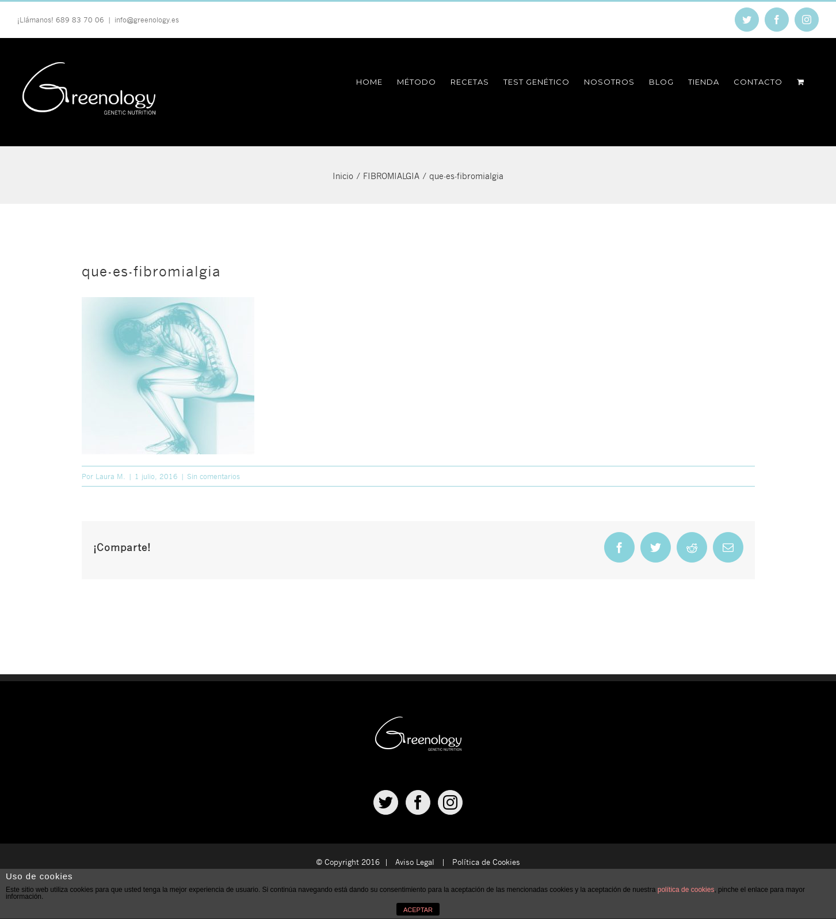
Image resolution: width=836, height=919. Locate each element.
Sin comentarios (213, 476)
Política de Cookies (486, 861)
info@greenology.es (146, 19)
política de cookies (686, 890)
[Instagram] (450, 802)
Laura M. (110, 476)
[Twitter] (385, 802)
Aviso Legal (414, 861)
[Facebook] (418, 802)
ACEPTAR (418, 909)
